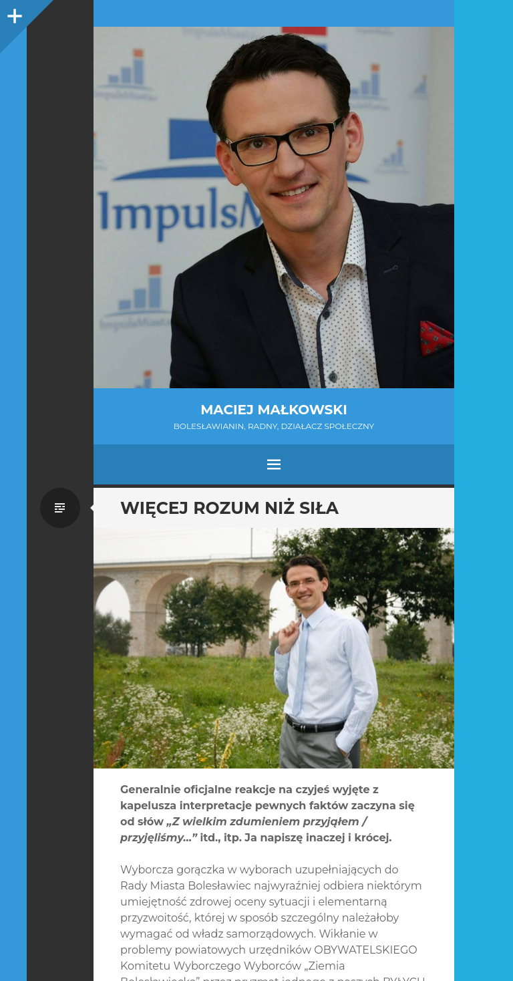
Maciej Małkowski (273, 410)
